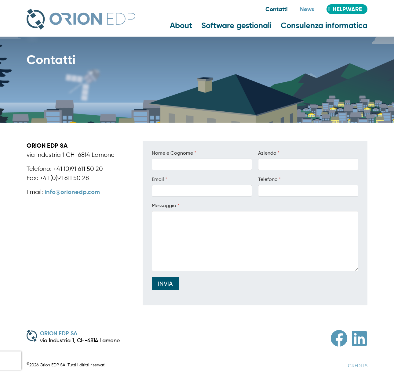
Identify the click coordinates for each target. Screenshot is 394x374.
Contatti (276, 9)
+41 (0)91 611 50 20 (78, 168)
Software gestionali (236, 25)
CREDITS (357, 366)
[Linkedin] (359, 338)
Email (159, 179)
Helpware (347, 9)
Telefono (269, 179)
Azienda (268, 153)
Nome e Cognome (174, 153)
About (181, 25)
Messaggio (165, 205)
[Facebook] (339, 338)
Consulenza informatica (324, 25)
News (307, 9)
